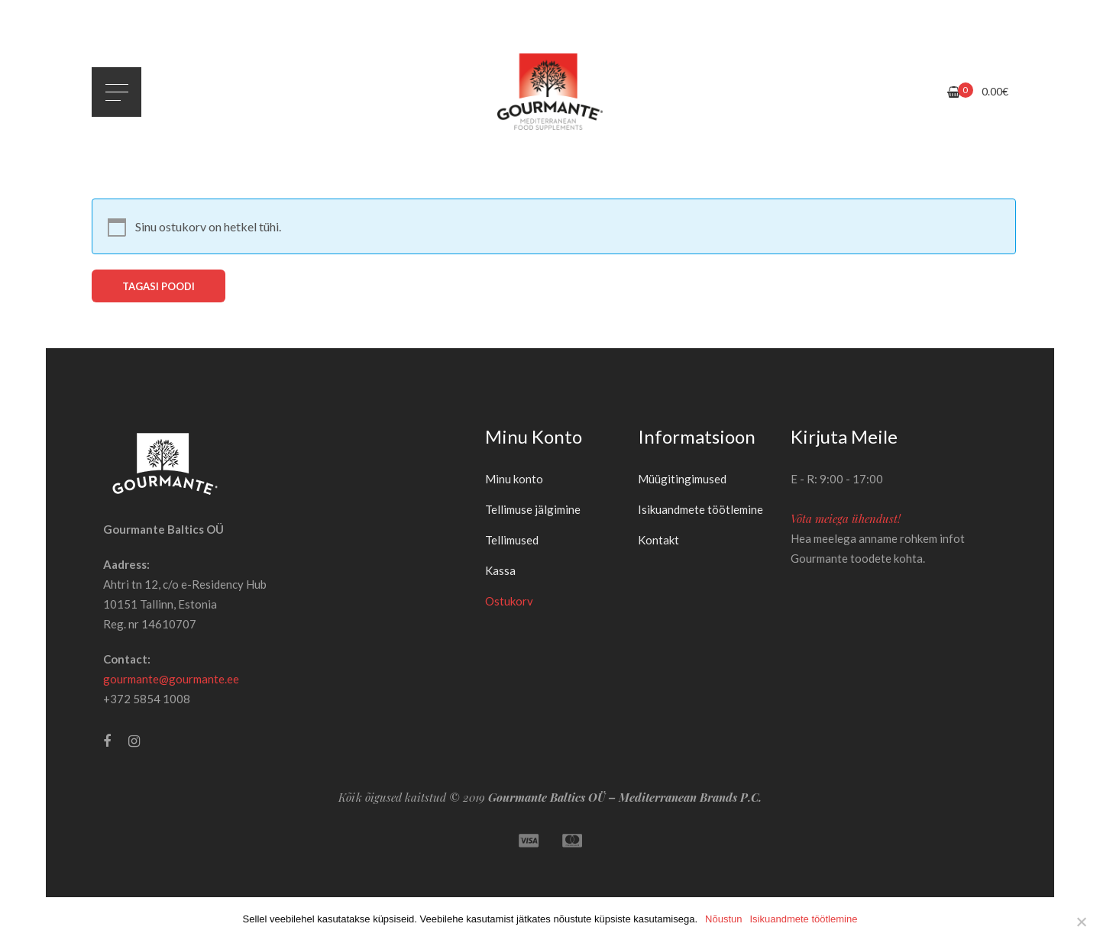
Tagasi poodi (158, 286)
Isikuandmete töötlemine (803, 919)
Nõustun (723, 919)
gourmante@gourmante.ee (171, 679)
